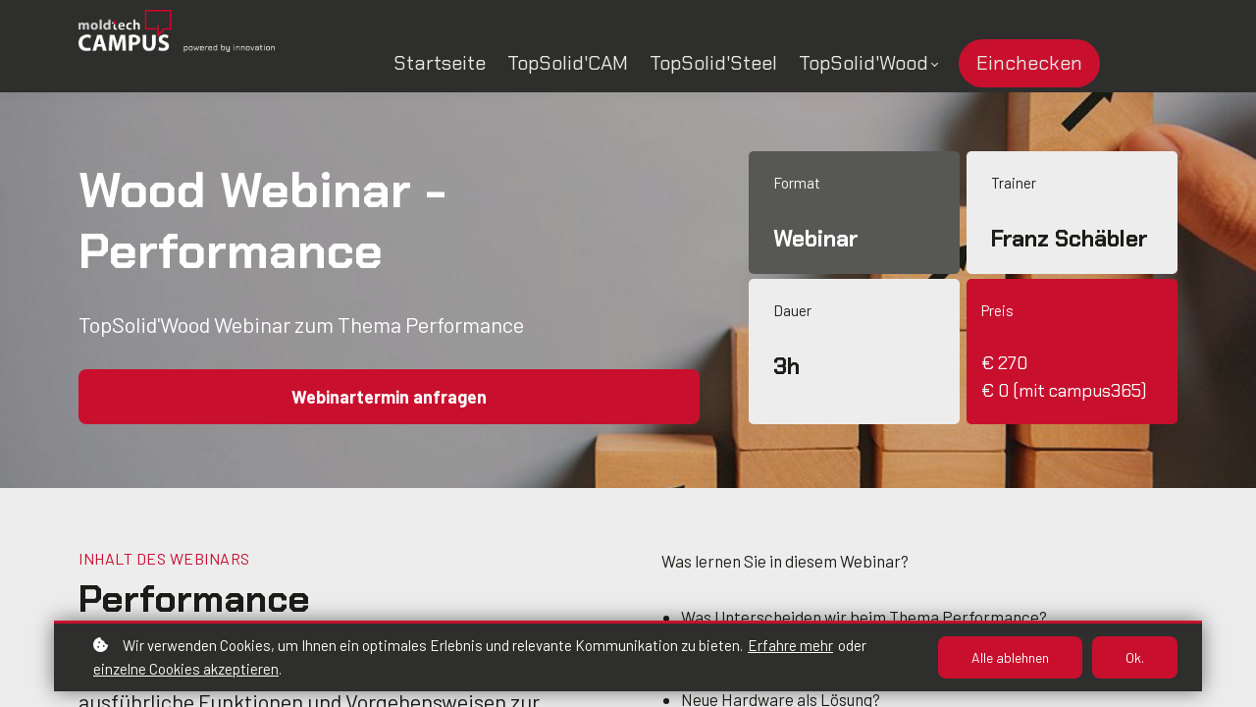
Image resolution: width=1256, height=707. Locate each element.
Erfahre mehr (790, 645)
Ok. (1134, 657)
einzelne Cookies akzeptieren (186, 669)
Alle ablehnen (1010, 657)
